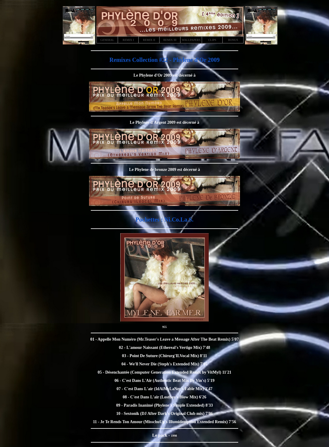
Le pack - (161, 435)
